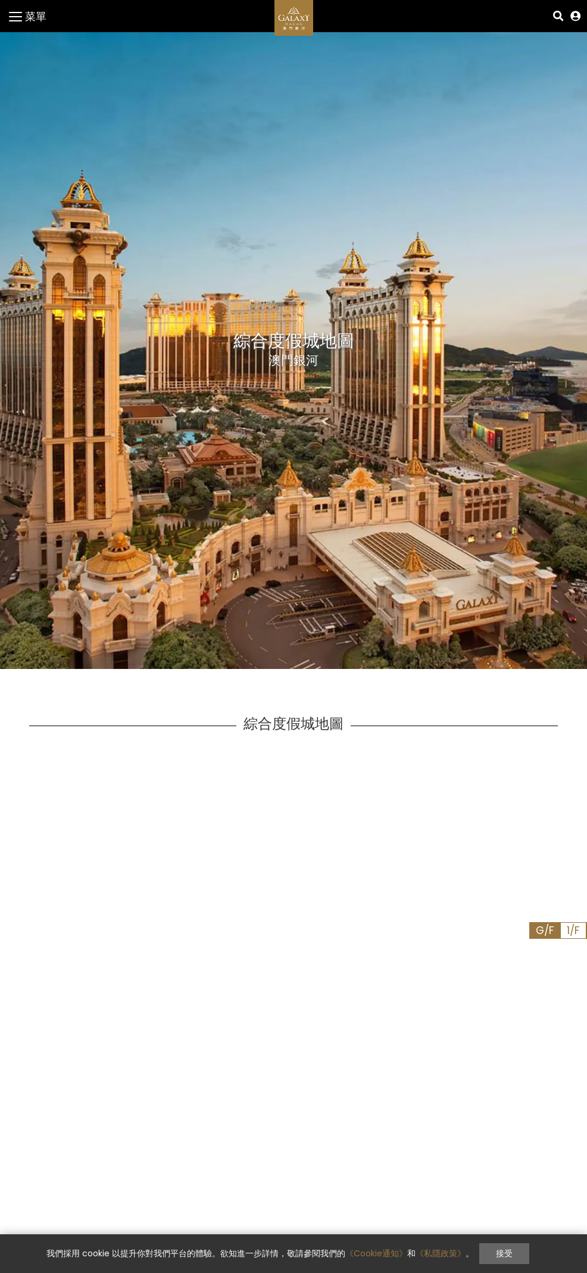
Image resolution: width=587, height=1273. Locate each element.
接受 (504, 1253)
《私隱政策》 (441, 1253)
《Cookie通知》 (376, 1253)
